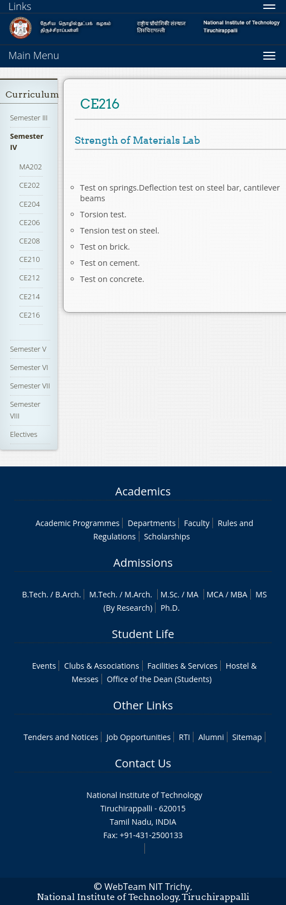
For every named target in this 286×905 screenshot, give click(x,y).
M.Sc (169, 594)
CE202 (30, 185)
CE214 (30, 296)
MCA (215, 594)
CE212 (30, 278)
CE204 (30, 204)
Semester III (29, 118)
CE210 (30, 259)
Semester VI (29, 367)
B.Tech (34, 594)
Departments (152, 523)
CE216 (30, 315)
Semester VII (30, 386)
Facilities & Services (182, 665)
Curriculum (32, 94)
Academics (143, 491)
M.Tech (102, 594)
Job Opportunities (138, 737)
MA (192, 594)
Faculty (197, 523)
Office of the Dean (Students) (158, 679)
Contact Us (143, 763)
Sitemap (246, 737)
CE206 (30, 222)
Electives (23, 434)
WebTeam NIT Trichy (147, 886)
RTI (184, 737)
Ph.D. (170, 607)
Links (19, 6)
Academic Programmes (78, 523)
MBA (239, 594)
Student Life (143, 633)
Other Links (143, 705)
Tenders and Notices (60, 737)
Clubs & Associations (101, 665)
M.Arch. (138, 594)
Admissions (142, 562)
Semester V (28, 349)
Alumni (211, 737)
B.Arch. (68, 594)
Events (44, 665)
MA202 (31, 167)
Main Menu (33, 55)
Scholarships (167, 536)
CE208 (30, 241)
